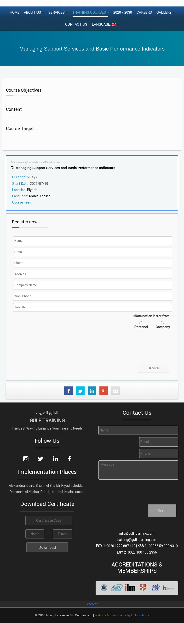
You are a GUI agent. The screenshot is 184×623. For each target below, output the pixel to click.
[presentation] (50, 349)
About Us (34, 12)
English (45, 196)
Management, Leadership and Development (36, 162)
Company (163, 327)
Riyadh (32, 190)
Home (14, 12)
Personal (141, 327)
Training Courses (90, 12)
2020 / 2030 (122, 12)
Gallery (165, 12)
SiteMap (92, 604)
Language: (105, 24)
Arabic (34, 196)
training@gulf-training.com (137, 540)
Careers (144, 12)
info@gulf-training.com (137, 533)
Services (58, 12)
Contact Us (76, 24)
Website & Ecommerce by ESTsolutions (122, 615)
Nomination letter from (151, 316)
